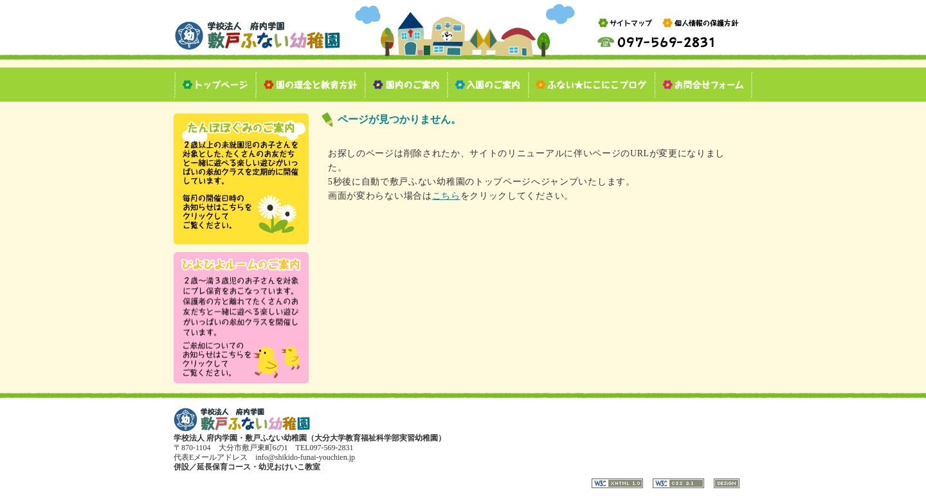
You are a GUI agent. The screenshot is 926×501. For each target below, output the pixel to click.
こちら (446, 196)
